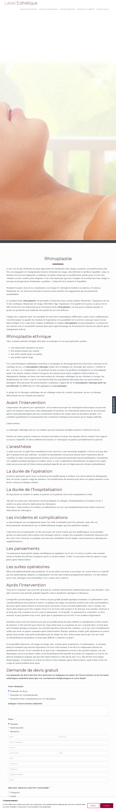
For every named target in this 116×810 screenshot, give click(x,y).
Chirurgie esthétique (28, 9)
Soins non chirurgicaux (48, 9)
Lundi (12, 796)
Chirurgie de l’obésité (85, 9)
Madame (13, 724)
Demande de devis (17, 691)
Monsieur (13, 731)
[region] (58, 803)
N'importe (14, 792)
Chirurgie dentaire (67, 9)
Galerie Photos (103, 9)
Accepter (106, 806)
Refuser (93, 806)
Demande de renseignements (23, 695)
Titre (10, 719)
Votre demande (15, 686)
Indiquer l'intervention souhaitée (25, 703)
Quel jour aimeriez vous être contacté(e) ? (29, 787)
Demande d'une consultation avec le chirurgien (32, 698)
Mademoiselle (16, 727)
